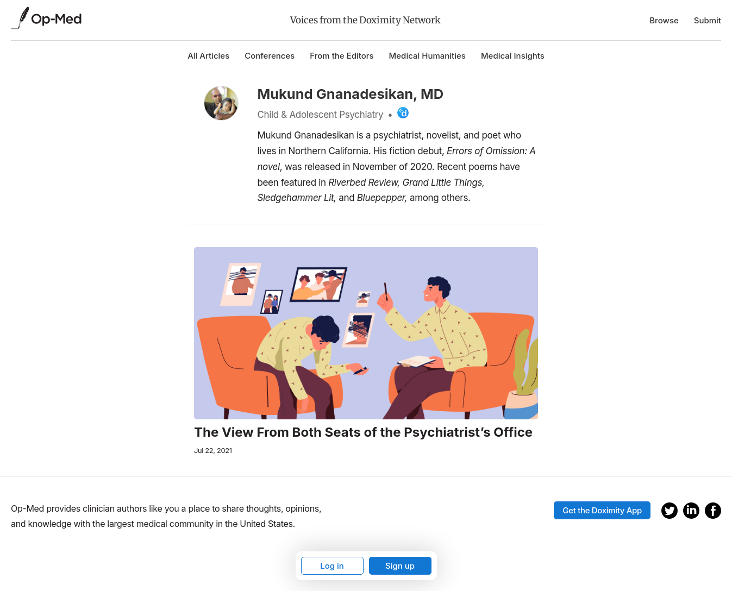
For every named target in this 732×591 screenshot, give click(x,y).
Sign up (400, 566)
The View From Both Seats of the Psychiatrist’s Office (363, 432)
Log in (332, 566)
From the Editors (341, 56)
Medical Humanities (427, 56)
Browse (664, 20)
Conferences (270, 56)
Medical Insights (513, 56)
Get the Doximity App (602, 510)
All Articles (208, 56)
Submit (707, 20)
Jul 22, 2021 (213, 451)
